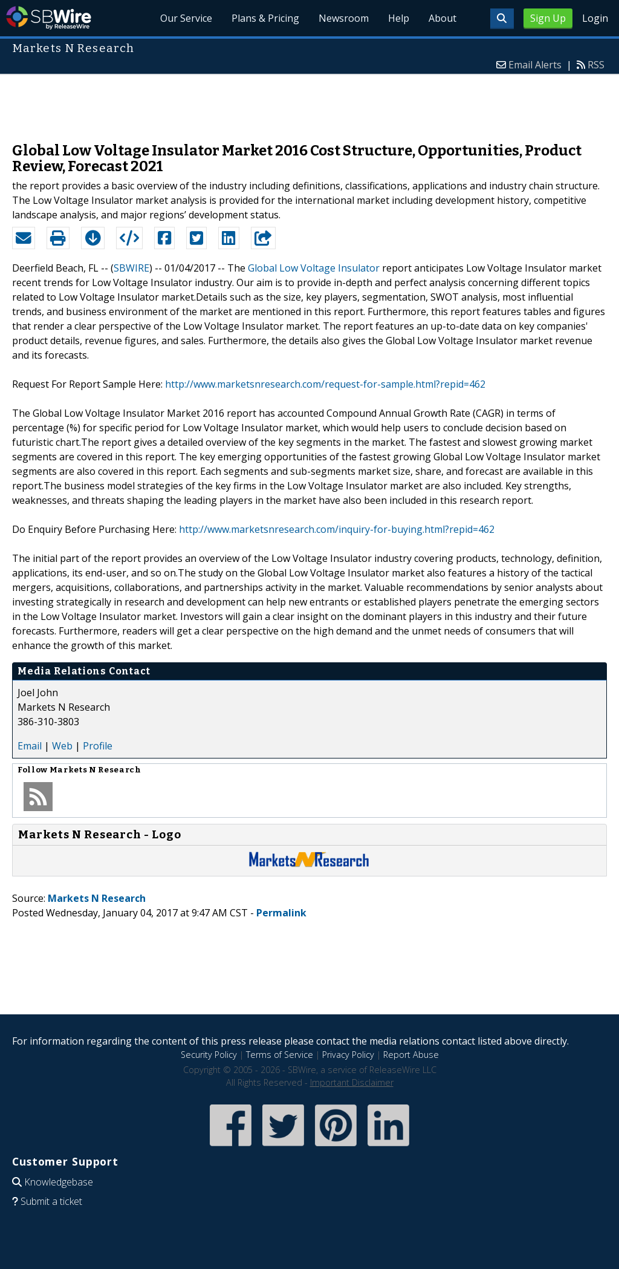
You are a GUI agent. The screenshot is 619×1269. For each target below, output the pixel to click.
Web (62, 745)
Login (595, 18)
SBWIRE (131, 268)
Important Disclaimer (352, 1082)
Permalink (281, 912)
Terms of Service (279, 1054)
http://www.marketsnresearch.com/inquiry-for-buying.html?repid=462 (336, 529)
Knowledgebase (58, 1182)
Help (398, 18)
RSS (596, 64)
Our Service (186, 18)
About (442, 18)
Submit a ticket (51, 1201)
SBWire (48, 18)
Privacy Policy (348, 1054)
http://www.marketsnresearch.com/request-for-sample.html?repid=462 (325, 384)
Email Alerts (535, 64)
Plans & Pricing (265, 18)
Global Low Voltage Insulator (314, 268)
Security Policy (209, 1054)
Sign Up (548, 18)
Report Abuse (411, 1054)
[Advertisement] (309, 102)
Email (30, 745)
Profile (97, 745)
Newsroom (344, 18)
